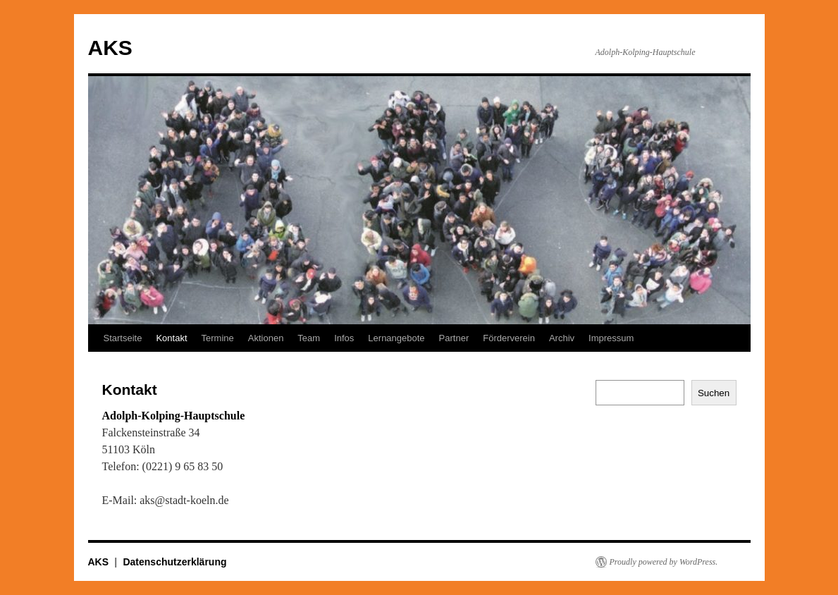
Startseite (123, 338)
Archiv (561, 338)
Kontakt (171, 338)
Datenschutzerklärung (174, 562)
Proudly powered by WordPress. (664, 562)
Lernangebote (396, 338)
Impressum (611, 338)
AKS (110, 47)
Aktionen (266, 338)
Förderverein (509, 338)
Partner (454, 338)
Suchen (713, 393)
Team (308, 338)
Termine (218, 338)
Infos (344, 338)
